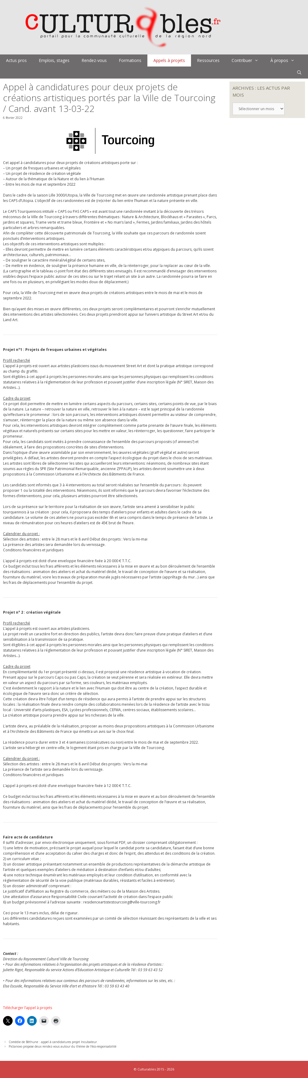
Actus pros (16, 60)
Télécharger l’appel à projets (27, 1007)
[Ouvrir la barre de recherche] (299, 73)
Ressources (208, 60)
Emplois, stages (54, 60)
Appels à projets (169, 60)
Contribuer (248, 60)
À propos (285, 60)
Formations (130, 60)
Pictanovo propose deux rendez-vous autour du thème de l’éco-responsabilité (62, 1046)
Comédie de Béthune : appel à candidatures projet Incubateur (53, 1042)
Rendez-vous (94, 60)
